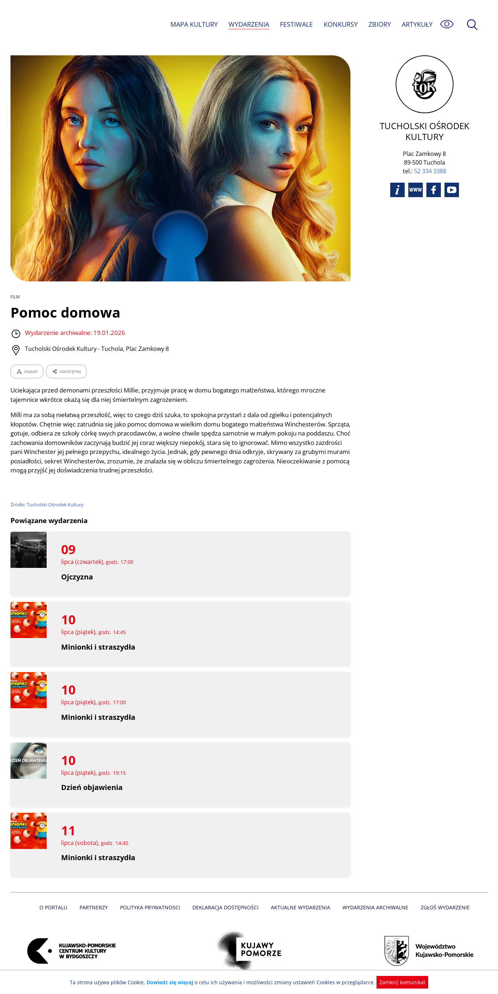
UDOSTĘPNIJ (65, 371)
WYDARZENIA (248, 24)
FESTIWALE (295, 24)
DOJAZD (27, 371)
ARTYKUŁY (416, 24)
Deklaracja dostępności (226, 907)
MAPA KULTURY (193, 24)
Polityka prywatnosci (151, 907)
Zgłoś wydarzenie (442, 907)
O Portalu (56, 907)
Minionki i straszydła (98, 647)
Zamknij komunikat (398, 982)
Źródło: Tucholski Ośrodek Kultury (47, 504)
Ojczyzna (77, 577)
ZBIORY (379, 24)
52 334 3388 (430, 160)
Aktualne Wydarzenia (300, 907)
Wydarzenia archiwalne (373, 907)
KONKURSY (340, 24)
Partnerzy (96, 907)
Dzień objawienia (92, 787)
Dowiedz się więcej (172, 982)
